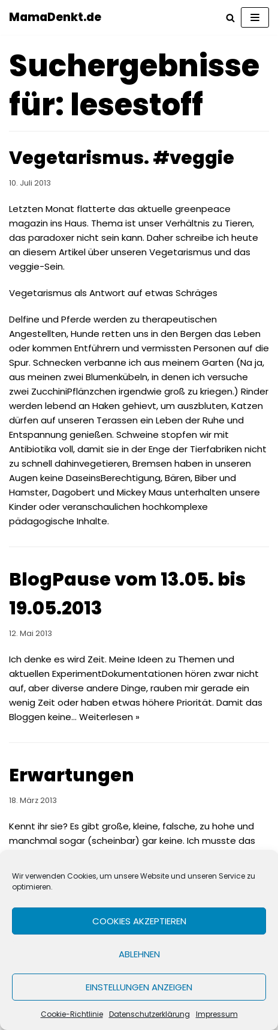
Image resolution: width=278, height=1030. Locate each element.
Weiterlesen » (109, 716)
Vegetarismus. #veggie (121, 158)
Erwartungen (71, 775)
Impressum (217, 1014)
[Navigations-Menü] (255, 17)
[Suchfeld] (230, 17)
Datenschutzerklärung (149, 1014)
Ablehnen (139, 954)
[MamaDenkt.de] (55, 17)
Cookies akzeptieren (139, 921)
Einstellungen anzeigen (139, 987)
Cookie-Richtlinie (72, 1014)
